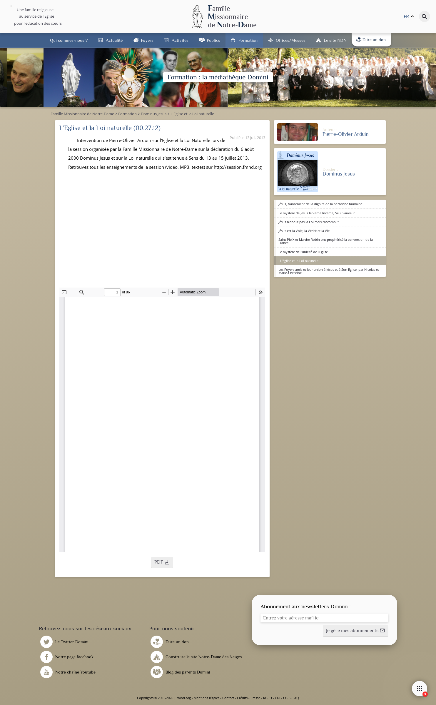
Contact (228, 698)
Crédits (242, 698)
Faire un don (371, 39)
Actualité (114, 40)
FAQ (296, 698)
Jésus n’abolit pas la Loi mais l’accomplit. (309, 222)
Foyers (147, 40)
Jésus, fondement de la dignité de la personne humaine (320, 204)
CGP (286, 698)
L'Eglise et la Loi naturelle (299, 260)
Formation (248, 40)
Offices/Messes (290, 40)
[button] (162, 562)
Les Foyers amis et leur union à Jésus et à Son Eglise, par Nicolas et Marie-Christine (328, 271)
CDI (277, 698)
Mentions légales (206, 698)
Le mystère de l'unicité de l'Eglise (303, 252)
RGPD (267, 698)
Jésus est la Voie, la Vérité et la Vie (304, 230)
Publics (213, 40)
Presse (255, 698)
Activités (180, 40)
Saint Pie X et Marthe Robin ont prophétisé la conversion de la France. (325, 241)
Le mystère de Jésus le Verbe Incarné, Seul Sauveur (316, 213)
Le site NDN (335, 40)
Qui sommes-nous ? (69, 40)
